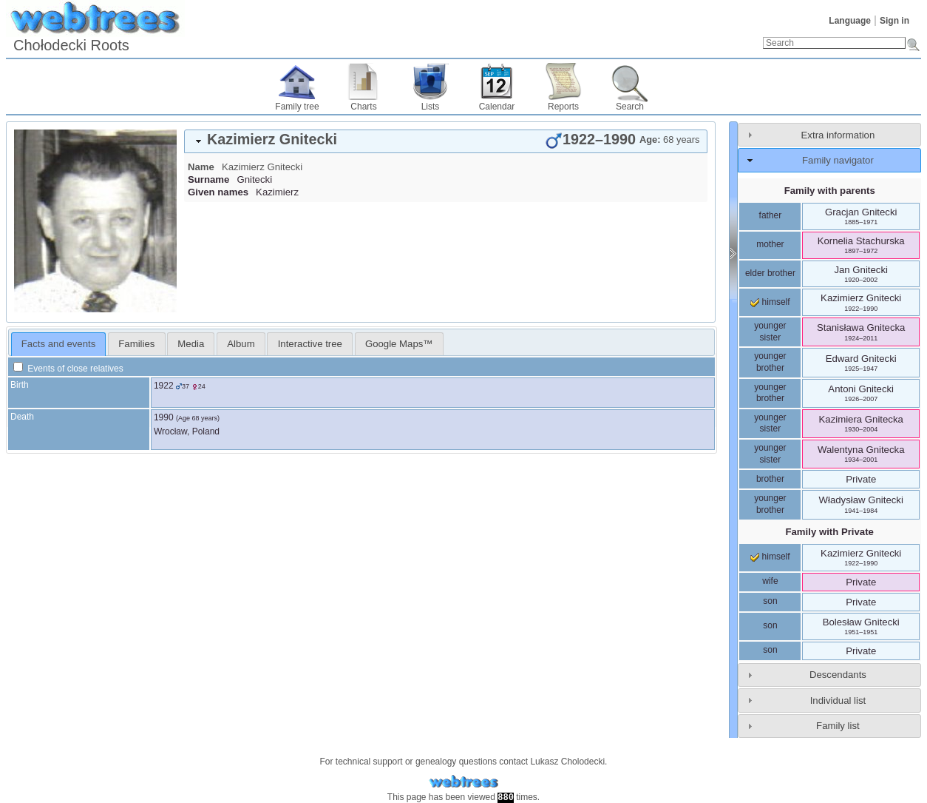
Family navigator (838, 160)
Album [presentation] (240, 343)
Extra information (838, 135)
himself (770, 302)
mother (770, 244)
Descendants (837, 674)
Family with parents (829, 190)
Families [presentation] (136, 343)
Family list (838, 725)
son (770, 601)
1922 (164, 385)
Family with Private (829, 531)
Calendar (497, 106)
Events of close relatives (68, 368)
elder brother (770, 273)
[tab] (445, 141)
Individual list (838, 700)
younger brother (770, 362)
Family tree (297, 106)
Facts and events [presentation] (58, 343)
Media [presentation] (190, 343)
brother (770, 479)
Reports (563, 106)
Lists (430, 106)
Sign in (894, 21)
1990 (164, 417)
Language (850, 21)
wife (770, 581)
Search (630, 106)
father (770, 215)
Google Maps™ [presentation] (399, 343)
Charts (363, 106)
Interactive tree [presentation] (310, 343)
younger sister (770, 331)
